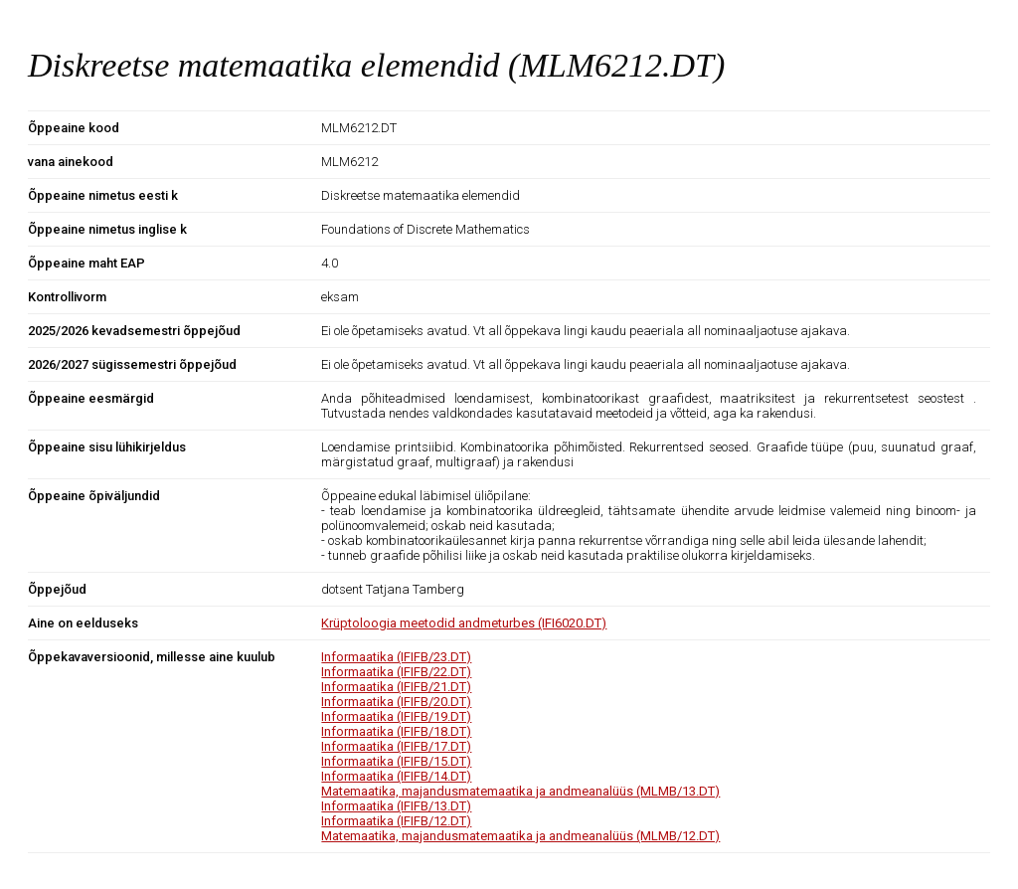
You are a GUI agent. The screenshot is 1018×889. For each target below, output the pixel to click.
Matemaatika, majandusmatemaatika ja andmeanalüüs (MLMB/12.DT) (520, 835)
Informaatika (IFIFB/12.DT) (396, 820)
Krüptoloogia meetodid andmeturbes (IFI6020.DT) (463, 623)
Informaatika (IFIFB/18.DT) (396, 731)
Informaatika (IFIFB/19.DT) (396, 716)
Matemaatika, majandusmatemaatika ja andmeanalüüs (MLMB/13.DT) (520, 791)
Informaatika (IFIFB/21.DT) (396, 686)
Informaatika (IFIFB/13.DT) (396, 806)
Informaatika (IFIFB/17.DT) (396, 746)
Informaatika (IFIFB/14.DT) (396, 776)
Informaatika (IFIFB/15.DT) (396, 761)
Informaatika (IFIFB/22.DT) (396, 671)
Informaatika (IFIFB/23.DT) (396, 656)
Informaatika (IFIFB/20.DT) (396, 701)
